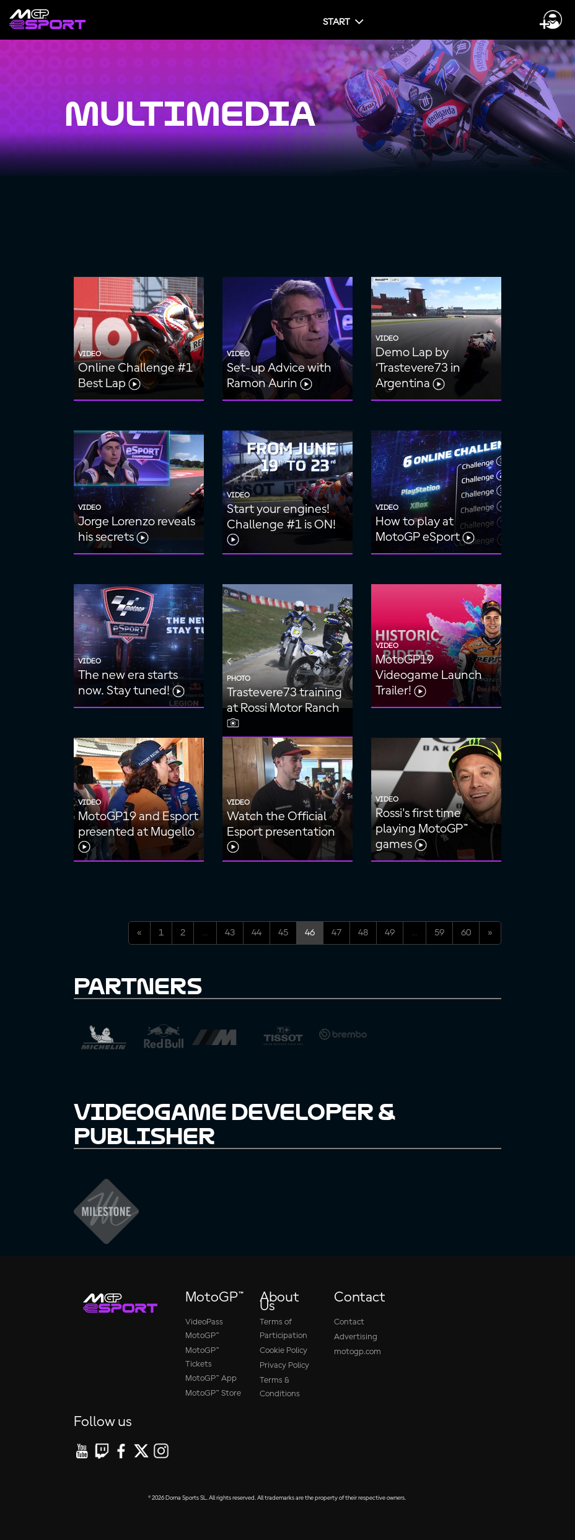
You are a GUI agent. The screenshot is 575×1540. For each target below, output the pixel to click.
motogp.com (357, 1352)
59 (439, 933)
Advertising (355, 1337)
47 (336, 933)
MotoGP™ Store (213, 1393)
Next (346, 661)
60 (466, 933)
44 (256, 933)
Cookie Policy (283, 1350)
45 (283, 933)
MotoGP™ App (211, 1378)
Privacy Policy (284, 1365)
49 (390, 933)
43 (230, 933)
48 (363, 933)
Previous (228, 661)
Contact (349, 1322)
